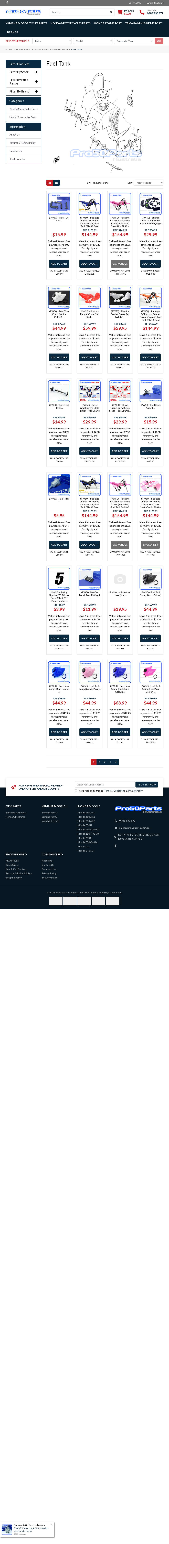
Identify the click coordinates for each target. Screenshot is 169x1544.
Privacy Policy (135, 790)
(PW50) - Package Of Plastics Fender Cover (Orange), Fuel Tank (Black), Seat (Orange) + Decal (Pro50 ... (151, 318)
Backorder (120, 263)
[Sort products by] (148, 183)
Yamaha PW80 (49, 816)
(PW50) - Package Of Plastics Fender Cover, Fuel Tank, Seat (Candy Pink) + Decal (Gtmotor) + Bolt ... (150, 505)
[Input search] (79, 12)
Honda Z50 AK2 (86, 821)
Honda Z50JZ (85, 837)
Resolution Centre (15, 869)
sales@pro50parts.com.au (134, 827)
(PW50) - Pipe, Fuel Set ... (59, 219)
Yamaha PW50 (49, 812)
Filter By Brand (23, 91)
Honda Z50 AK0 (86, 812)
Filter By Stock (23, 72)
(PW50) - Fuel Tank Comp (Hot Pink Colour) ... (151, 689)
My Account (12, 860)
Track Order (12, 864)
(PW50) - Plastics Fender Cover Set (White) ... (120, 314)
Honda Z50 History (108, 23)
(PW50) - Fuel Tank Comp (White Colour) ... (59, 314)
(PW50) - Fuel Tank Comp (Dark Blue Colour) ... (120, 689)
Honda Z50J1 (85, 825)
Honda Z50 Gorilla (87, 842)
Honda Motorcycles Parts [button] (70, 23)
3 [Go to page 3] (104, 761)
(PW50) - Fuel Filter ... (59, 500)
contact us (135, 3)
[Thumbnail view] (49, 183)
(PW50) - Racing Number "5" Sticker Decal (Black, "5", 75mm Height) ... (59, 596)
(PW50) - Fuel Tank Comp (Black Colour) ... (150, 595)
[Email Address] (105, 784)
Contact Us (15, 150)
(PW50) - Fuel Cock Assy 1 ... (151, 406)
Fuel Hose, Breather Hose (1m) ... (120, 594)
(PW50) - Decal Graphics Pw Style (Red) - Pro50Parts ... (120, 407)
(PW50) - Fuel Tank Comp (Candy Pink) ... (90, 687)
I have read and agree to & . (109, 790)
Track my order (17, 159)
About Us (14, 134)
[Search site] (111, 12)
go (159, 41)
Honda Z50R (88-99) (88, 833)
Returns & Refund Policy (22, 142)
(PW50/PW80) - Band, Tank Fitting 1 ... (89, 595)
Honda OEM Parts (15, 816)
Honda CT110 (85, 850)
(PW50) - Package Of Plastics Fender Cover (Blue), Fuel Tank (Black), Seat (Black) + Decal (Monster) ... (89, 505)
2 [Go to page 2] (99, 761)
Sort (130, 182)
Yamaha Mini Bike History (143, 23)
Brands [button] (12, 32)
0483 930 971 (155, 13)
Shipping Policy (14, 877)
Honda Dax (84, 846)
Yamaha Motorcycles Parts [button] (26, 23)
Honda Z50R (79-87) (88, 829)
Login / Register (155, 3)
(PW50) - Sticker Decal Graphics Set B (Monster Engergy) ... (151, 221)
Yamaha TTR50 (50, 821)
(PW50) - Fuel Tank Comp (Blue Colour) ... (59, 689)
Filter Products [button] (19, 64)
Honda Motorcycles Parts (22, 117)
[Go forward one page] (116, 762)
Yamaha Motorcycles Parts (23, 109)
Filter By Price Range (23, 81)
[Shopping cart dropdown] (125, 12)
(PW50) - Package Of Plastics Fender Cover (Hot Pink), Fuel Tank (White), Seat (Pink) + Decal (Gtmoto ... (120, 505)
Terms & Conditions (114, 790)
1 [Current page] (93, 761)
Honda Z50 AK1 (86, 816)
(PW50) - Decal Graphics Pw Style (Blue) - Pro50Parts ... (90, 409)
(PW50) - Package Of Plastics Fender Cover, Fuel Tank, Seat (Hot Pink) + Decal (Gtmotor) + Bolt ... (120, 224)
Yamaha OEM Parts (16, 812)
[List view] (56, 183)
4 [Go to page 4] (110, 761)
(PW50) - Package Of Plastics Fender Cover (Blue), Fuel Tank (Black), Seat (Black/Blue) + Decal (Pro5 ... (89, 224)
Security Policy (49, 877)
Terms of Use (49, 869)
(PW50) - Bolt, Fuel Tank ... (59, 406)
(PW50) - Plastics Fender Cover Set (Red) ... (89, 314)
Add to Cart (59, 263)
